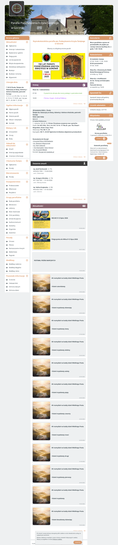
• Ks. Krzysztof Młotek (40, 150)
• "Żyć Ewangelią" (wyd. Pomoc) (43, 148)
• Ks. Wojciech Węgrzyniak (41, 143)
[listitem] (17, 46)
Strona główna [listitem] (17, 38)
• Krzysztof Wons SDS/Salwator (43, 141)
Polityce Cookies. (57, 539)
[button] (17, 42)
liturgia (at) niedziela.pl (46, 152)
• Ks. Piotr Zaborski (39, 145)
